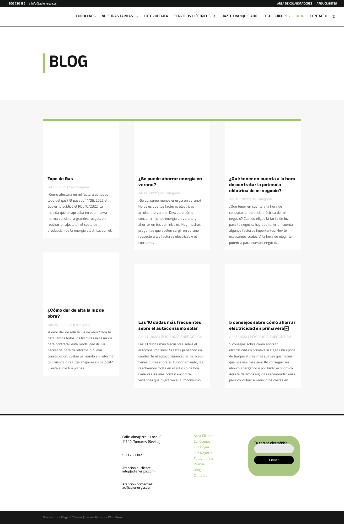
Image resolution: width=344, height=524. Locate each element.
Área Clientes (204, 436)
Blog (197, 470)
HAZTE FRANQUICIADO (239, 17)
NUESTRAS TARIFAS (117, 17)
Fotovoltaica (203, 458)
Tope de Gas (60, 178)
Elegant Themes (71, 517)
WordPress (115, 517)
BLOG (300, 17)
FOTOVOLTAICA (156, 17)
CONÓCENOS (86, 17)
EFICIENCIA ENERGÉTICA (181, 337)
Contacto (200, 475)
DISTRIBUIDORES (276, 17)
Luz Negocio (203, 453)
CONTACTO (318, 17)
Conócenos (202, 441)
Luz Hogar (202, 447)
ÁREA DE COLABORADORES (294, 3)
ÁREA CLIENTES (327, 3)
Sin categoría (79, 187)
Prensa (199, 464)
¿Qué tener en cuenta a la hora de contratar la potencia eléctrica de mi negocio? (262, 184)
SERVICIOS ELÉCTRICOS (192, 17)
